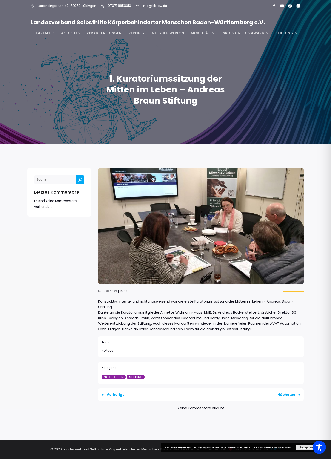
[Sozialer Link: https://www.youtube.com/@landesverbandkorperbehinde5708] (280, 6)
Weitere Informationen (277, 447)
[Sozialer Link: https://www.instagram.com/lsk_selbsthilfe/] (288, 6)
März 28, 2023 (107, 291)
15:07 (123, 291)
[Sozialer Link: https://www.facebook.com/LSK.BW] (272, 6)
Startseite (44, 33)
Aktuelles (70, 33)
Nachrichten (113, 377)
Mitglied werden (168, 33)
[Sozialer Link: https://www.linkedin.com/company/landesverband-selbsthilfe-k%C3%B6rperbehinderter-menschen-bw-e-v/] (296, 6)
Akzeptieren (307, 447)
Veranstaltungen (104, 33)
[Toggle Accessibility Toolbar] (319, 447)
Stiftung (135, 377)
